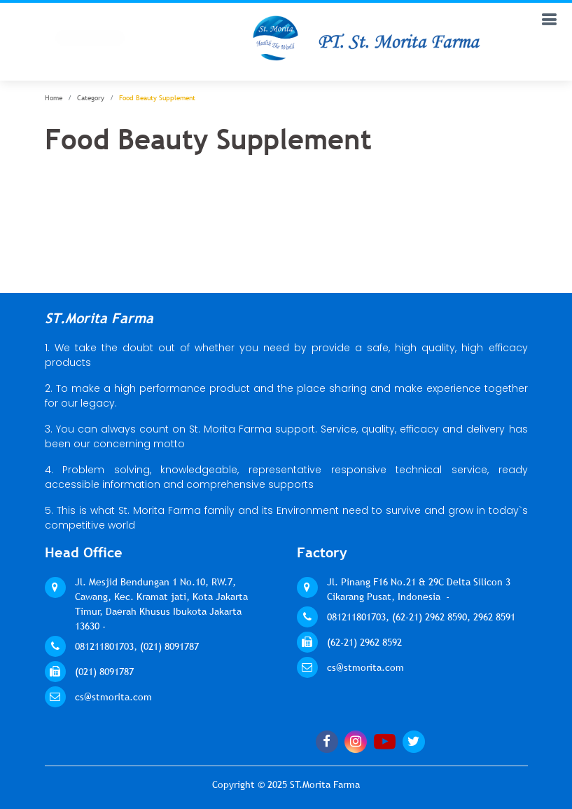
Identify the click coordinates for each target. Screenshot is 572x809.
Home (53, 98)
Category (90, 98)
